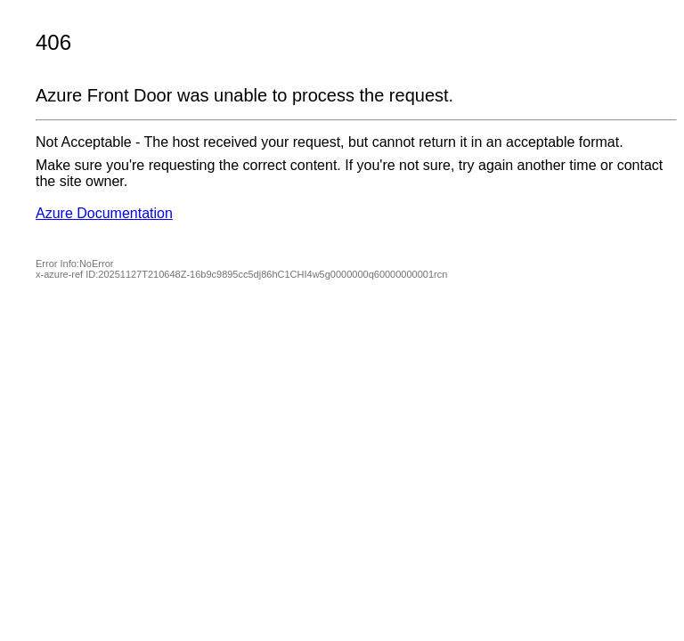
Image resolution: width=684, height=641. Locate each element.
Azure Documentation (104, 213)
